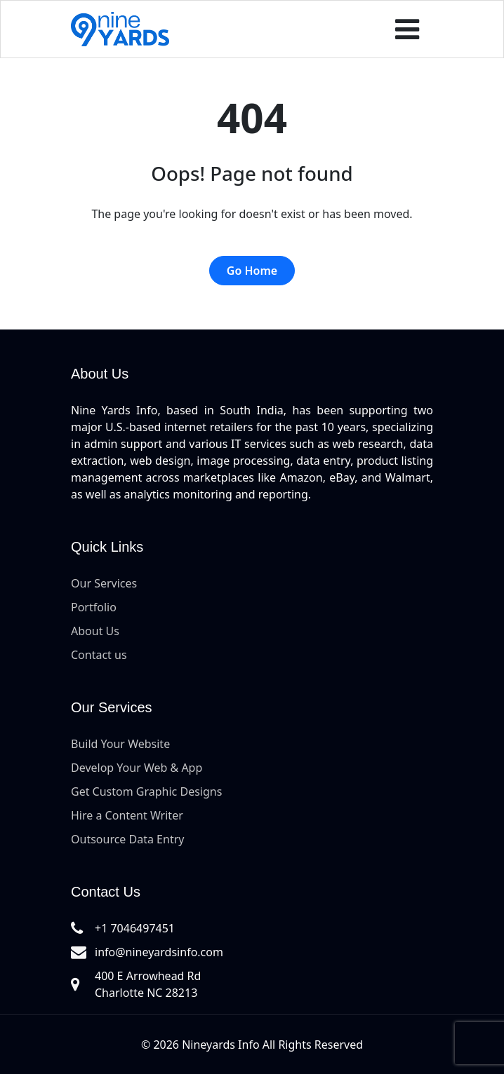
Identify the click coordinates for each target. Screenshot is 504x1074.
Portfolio (94, 607)
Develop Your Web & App (136, 767)
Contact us (99, 654)
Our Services (104, 583)
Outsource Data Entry (127, 839)
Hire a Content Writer (127, 815)
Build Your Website (120, 744)
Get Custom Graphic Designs (146, 791)
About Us (95, 631)
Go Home (252, 270)
